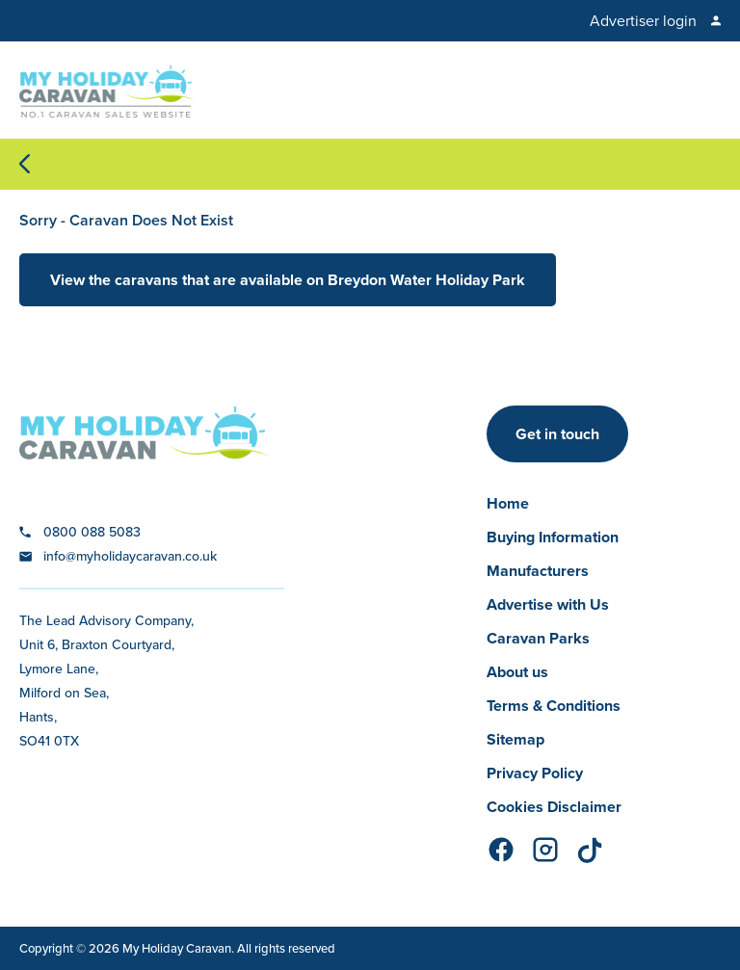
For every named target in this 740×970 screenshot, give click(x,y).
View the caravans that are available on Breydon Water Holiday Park (287, 280)
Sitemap (515, 739)
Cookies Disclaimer (554, 807)
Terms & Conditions (554, 706)
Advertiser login (643, 21)
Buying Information (553, 537)
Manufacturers (538, 571)
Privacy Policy (535, 773)
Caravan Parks (538, 638)
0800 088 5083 (92, 531)
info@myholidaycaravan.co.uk (130, 555)
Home (508, 503)
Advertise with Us (548, 604)
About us (517, 672)
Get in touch (557, 434)
